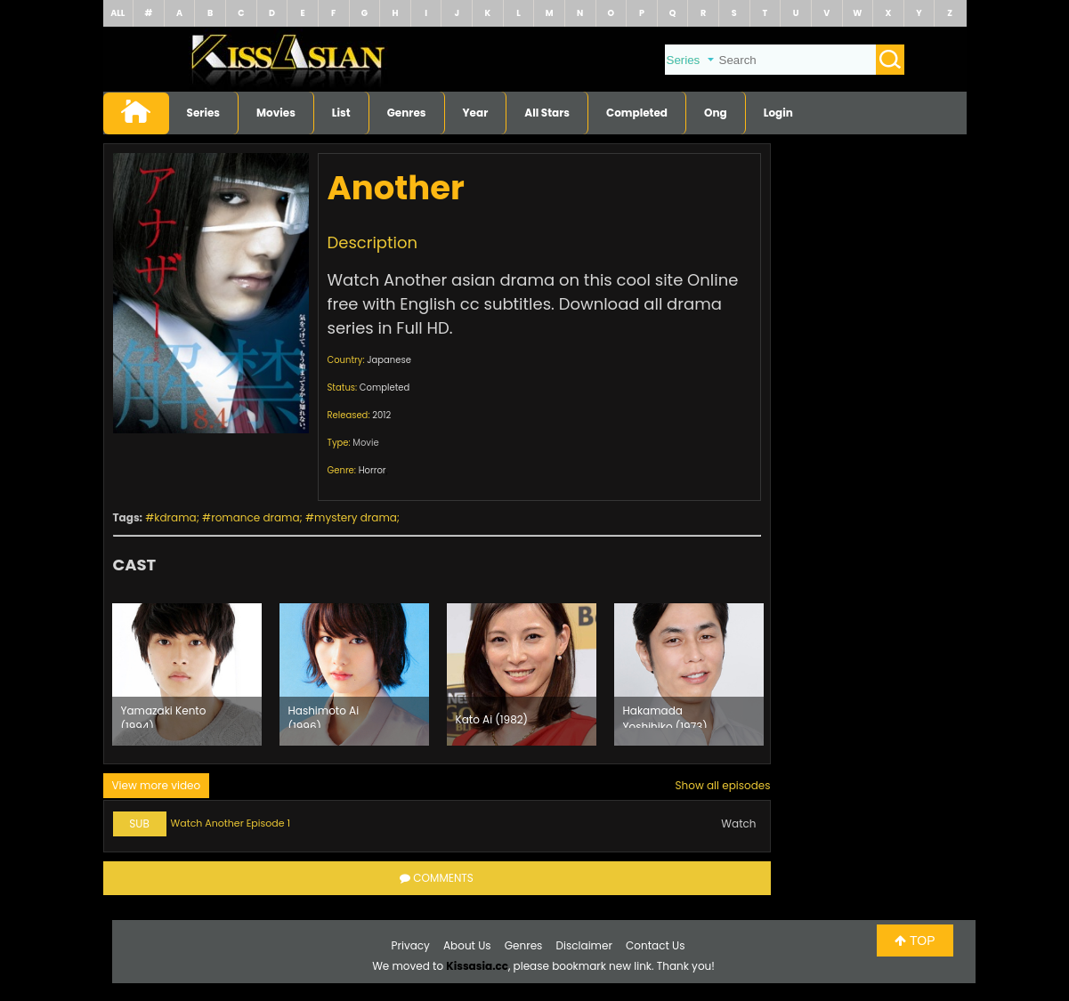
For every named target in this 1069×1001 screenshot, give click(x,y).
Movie (365, 442)
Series (204, 112)
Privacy (411, 945)
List (341, 112)
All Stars (547, 112)
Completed (637, 112)
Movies (276, 112)
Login (778, 112)
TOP (915, 940)
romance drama (255, 517)
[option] (187, 674)
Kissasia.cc (477, 965)
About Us (467, 945)
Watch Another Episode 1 (231, 823)
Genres (406, 112)
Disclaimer (584, 945)
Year (476, 112)
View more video (156, 785)
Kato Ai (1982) (492, 719)
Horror (372, 470)
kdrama (175, 517)
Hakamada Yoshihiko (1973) (665, 715)
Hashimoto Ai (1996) (324, 715)
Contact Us (655, 945)
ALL (117, 13)
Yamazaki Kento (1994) (164, 715)
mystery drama (355, 517)
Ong (715, 112)
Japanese (389, 360)
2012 (381, 415)
